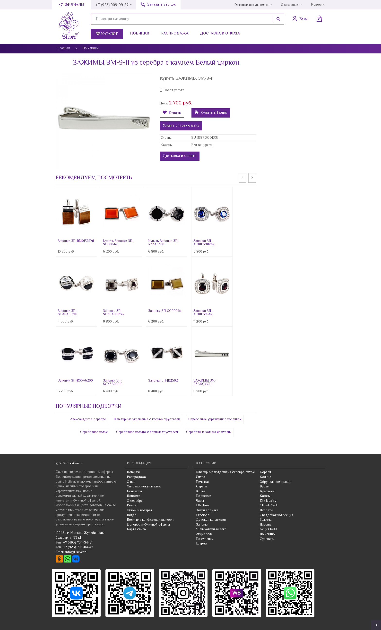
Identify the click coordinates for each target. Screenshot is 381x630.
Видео (132, 515)
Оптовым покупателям (251, 5)
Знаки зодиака (207, 510)
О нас (131, 482)
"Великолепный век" (211, 529)
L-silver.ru (75, 463)
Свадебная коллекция (276, 515)
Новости (317, 5)
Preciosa (202, 515)
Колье (201, 491)
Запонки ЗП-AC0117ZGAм (202, 312)
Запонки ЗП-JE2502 (163, 380)
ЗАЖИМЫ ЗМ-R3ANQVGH (204, 382)
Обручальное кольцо (276, 482)
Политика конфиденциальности (150, 520)
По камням (268, 534)
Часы (200, 501)
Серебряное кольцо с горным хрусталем (147, 432)
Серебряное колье (94, 432)
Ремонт (132, 505)
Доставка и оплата (220, 34)
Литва (200, 477)
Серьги (201, 486)
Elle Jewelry (268, 501)
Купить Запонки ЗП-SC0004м (118, 242)
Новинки (139, 34)
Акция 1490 (268, 529)
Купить (172, 113)
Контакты (134, 491)
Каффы (265, 496)
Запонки (202, 525)
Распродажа (174, 34)
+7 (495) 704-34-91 (77, 542)
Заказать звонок (161, 5)
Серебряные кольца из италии (209, 432)
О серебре (135, 501)
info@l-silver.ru (76, 552)
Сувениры (267, 539)
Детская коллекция (211, 520)
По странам (205, 539)
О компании (289, 5)
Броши (264, 486)
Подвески (203, 496)
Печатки (202, 482)
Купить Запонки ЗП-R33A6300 (163, 242)
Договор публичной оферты (148, 525)
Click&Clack (269, 505)
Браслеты (267, 491)
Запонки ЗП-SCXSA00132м (113, 312)
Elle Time (202, 505)
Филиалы (74, 5)
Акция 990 (204, 534)
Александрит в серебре (88, 419)
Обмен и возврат (139, 510)
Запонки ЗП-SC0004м (164, 311)
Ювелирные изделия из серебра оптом (225, 472)
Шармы (201, 543)
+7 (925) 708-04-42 (78, 547)
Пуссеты (266, 510)
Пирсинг (266, 525)
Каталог (107, 34)
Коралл (265, 472)
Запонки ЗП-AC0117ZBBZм (203, 242)
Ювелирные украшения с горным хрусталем (147, 419)
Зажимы (265, 520)
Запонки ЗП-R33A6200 (75, 380)
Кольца (265, 477)
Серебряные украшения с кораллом (215, 419)
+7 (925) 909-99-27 (112, 5)
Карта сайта (136, 529)
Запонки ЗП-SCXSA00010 (112, 382)
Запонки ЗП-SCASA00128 (67, 312)
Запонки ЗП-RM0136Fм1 (76, 241)
